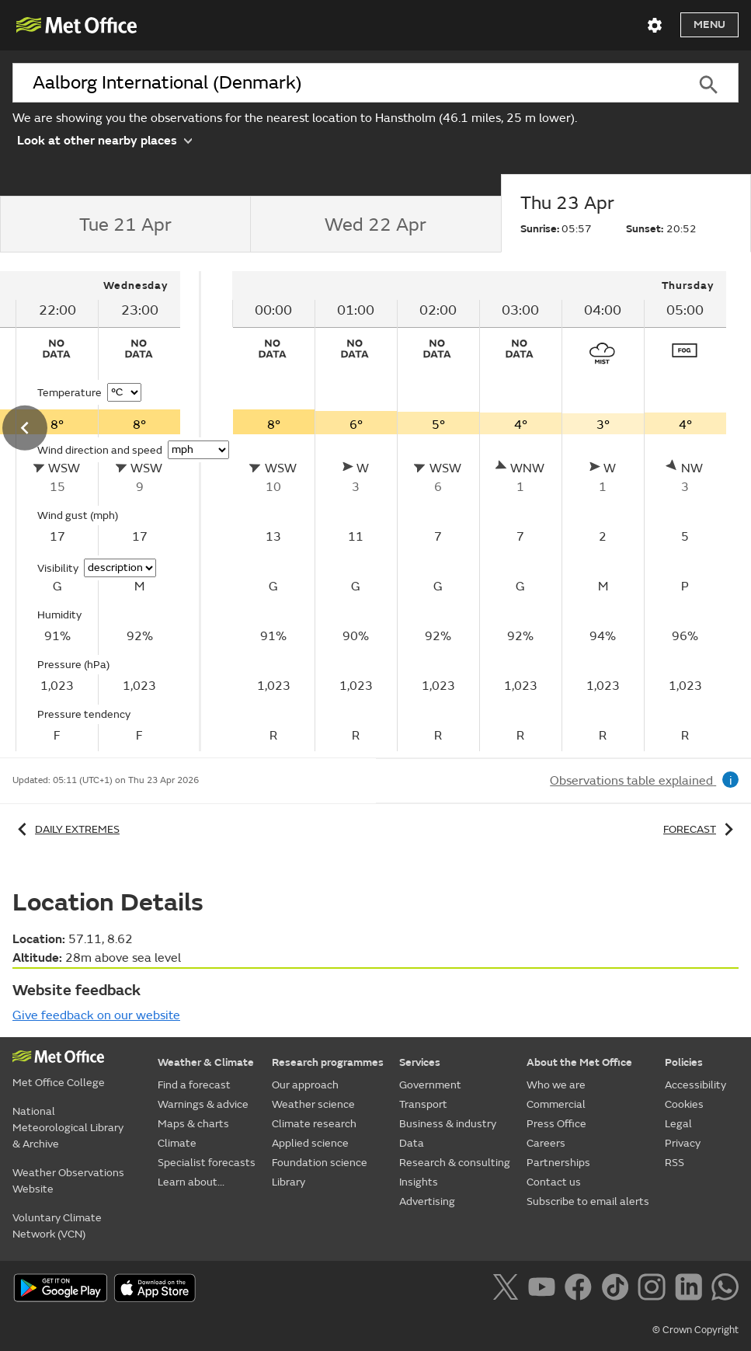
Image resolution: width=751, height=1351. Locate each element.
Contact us (554, 1182)
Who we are (556, 1085)
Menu (709, 24)
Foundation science (319, 1162)
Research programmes (328, 1062)
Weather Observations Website (68, 1181)
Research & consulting (454, 1162)
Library (288, 1182)
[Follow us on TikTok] (618, 1289)
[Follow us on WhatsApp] (725, 1289)
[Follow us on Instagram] (654, 1289)
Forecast (701, 829)
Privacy (683, 1143)
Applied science (310, 1143)
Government (430, 1085)
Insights (418, 1182)
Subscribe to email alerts (588, 1201)
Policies (684, 1062)
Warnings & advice (203, 1104)
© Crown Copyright (695, 1330)
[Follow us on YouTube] (545, 1289)
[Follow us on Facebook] (581, 1289)
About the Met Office (579, 1062)
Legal (678, 1123)
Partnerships (558, 1162)
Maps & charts (193, 1123)
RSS (674, 1162)
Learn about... (191, 1182)
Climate (177, 1143)
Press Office (556, 1123)
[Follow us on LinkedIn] (691, 1289)
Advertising (427, 1201)
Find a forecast (194, 1085)
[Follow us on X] (508, 1289)
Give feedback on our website (96, 1015)
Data (411, 1143)
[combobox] (345, 83)
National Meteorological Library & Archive (67, 1128)
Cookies (684, 1104)
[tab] (125, 224)
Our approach (305, 1085)
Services (419, 1062)
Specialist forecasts (207, 1162)
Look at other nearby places (104, 139)
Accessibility (695, 1085)
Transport (423, 1104)
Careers (546, 1143)
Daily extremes (66, 829)
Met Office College (58, 1082)
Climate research (314, 1123)
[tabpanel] (479, 511)
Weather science (313, 1104)
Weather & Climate (206, 1062)
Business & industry (447, 1123)
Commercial (556, 1104)
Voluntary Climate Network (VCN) (57, 1226)
